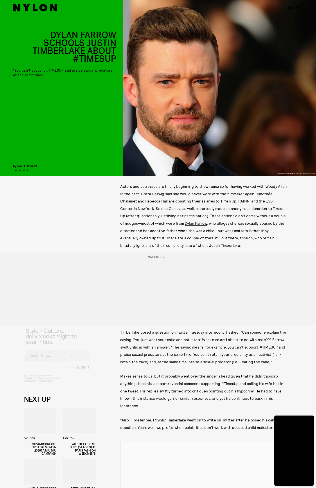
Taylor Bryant (27, 166)
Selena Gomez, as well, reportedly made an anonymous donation (211, 208)
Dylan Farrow (196, 223)
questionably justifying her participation (172, 215)
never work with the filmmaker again (223, 194)
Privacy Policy (46, 383)
